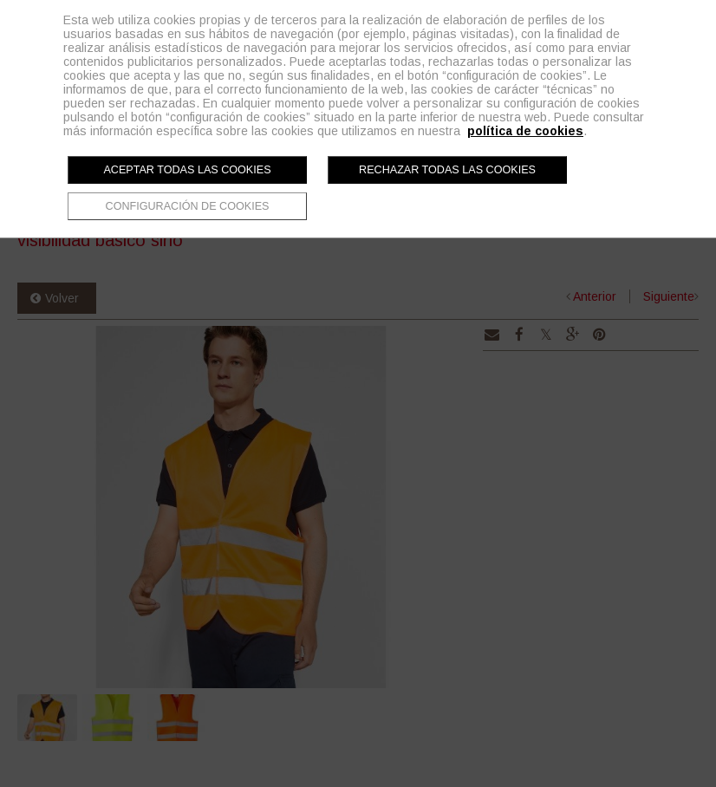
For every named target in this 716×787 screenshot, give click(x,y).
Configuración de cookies (188, 206)
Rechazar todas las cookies (447, 170)
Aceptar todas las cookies (186, 170)
